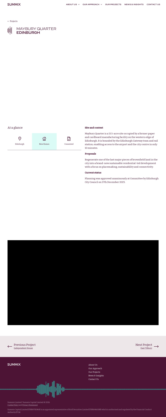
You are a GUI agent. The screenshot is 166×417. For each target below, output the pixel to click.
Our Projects (113, 4)
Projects (12, 21)
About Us (92, 365)
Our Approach (95, 368)
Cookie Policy (13, 405)
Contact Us (153, 4)
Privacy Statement (30, 405)
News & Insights (134, 4)
